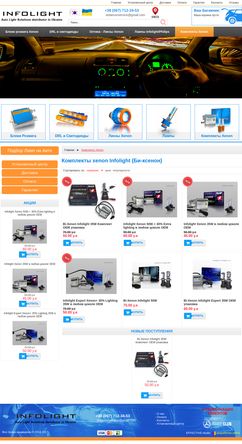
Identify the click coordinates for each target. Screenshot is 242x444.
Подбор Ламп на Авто (29, 150)
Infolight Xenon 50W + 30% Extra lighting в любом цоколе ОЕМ (30, 213)
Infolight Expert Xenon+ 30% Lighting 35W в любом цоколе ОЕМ (30, 315)
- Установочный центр (169, 423)
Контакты (216, 2)
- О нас (160, 413)
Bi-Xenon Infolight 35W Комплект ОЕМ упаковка (152, 340)
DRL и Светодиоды (71, 136)
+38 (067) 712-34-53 (122, 10)
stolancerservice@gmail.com (125, 15)
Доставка (165, 2)
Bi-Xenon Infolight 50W (140, 300)
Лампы (168, 136)
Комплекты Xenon (194, 31)
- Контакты (162, 420)
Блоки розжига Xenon (22, 31)
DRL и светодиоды (64, 31)
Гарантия (198, 2)
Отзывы (234, 2)
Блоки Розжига (23, 136)
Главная (116, 2)
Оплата (182, 2)
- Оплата (161, 417)
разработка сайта (228, 433)
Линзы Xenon (120, 136)
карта (155, 16)
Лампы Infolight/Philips (152, 31)
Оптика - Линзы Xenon (107, 31)
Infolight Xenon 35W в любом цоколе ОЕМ (29, 264)
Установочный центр (140, 2)
